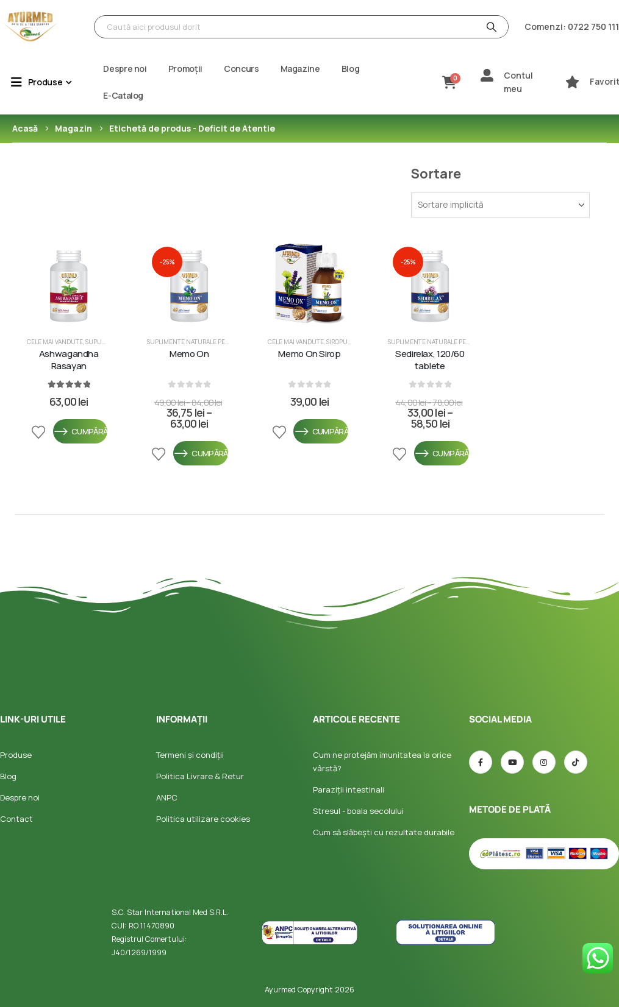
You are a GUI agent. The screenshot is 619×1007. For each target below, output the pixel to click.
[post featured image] (68, 283)
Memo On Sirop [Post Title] (309, 354)
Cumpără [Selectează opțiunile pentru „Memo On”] (200, 453)
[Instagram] (544, 762)
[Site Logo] (30, 26)
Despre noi (125, 68)
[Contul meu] (487, 75)
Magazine (300, 68)
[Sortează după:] (500, 205)
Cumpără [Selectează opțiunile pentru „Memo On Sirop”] (320, 431)
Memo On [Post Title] (189, 354)
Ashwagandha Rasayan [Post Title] (69, 360)
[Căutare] (490, 27)
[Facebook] (480, 762)
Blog (351, 68)
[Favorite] (572, 82)
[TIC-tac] (575, 762)
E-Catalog (123, 95)
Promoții (185, 68)
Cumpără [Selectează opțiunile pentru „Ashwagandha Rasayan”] (80, 431)
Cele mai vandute (55, 341)
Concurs (241, 68)
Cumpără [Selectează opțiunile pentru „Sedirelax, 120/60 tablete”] (441, 453)
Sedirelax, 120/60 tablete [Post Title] (430, 360)
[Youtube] (512, 762)
